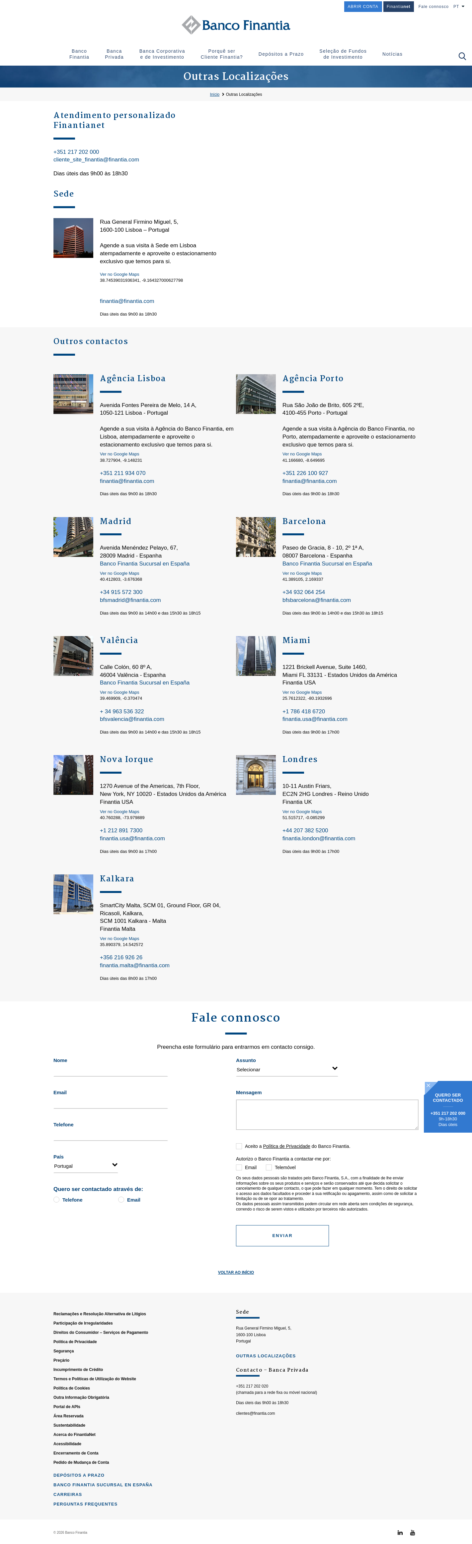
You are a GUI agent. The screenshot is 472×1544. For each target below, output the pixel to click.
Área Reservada (68, 1445)
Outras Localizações (244, 94)
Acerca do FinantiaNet (74, 1464)
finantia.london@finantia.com (318, 838)
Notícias (392, 54)
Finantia (399, 6)
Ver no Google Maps (119, 274)
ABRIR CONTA (363, 6)
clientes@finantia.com (255, 1443)
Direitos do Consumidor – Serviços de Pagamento (100, 1362)
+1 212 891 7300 (121, 830)
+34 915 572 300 (121, 592)
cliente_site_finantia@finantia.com (96, 159)
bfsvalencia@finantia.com (132, 719)
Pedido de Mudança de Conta (81, 1492)
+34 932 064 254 (303, 592)
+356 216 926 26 (121, 957)
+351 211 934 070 (123, 473)
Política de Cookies (71, 1417)
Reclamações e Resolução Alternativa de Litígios (99, 1343)
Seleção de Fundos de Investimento (343, 54)
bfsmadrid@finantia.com (130, 600)
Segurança (63, 1380)
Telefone (63, 1124)
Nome (60, 1060)
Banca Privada (114, 54)
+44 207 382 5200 (305, 830)
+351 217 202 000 (76, 152)
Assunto (246, 1060)
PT (456, 6)
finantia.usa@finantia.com (315, 719)
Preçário (61, 1390)
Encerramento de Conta (75, 1482)
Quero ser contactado (448, 1098)
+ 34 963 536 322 (122, 711)
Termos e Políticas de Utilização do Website (94, 1408)
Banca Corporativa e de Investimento (162, 54)
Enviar (282, 1235)
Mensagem (249, 1092)
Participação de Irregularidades (83, 1352)
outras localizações (266, 1385)
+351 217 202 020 (252, 1415)
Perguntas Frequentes (85, 1533)
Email (60, 1092)
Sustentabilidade (69, 1455)
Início (215, 94)
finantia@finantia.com (127, 301)
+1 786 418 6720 (303, 711)
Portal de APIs (66, 1436)
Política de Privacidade (286, 1146)
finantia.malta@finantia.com (135, 965)
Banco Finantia (79, 54)
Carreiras (67, 1524)
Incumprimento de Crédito (78, 1399)
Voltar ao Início (236, 1272)
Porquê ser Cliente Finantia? (222, 54)
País (58, 1156)
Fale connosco (434, 6)
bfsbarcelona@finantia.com (316, 600)
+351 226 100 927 (305, 473)
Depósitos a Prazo (281, 54)
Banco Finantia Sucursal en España (145, 564)
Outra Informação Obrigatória (81, 1427)
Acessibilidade (67, 1473)
